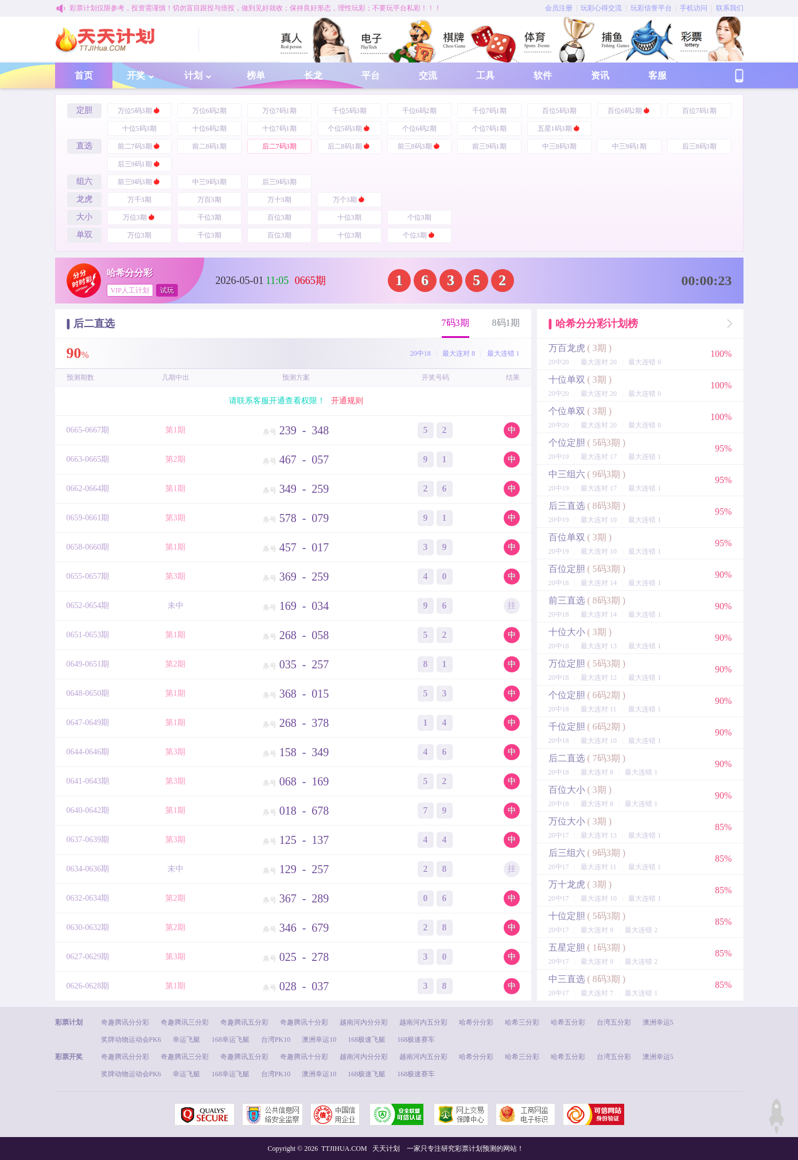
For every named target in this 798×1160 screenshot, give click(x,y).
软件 (543, 75)
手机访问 (693, 8)
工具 (485, 75)
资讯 (600, 75)
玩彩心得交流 (601, 8)
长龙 (313, 75)
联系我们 (729, 8)
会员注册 (559, 8)
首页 (84, 75)
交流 (428, 75)
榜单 (256, 75)
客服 (657, 75)
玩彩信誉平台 (651, 8)
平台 (370, 75)
